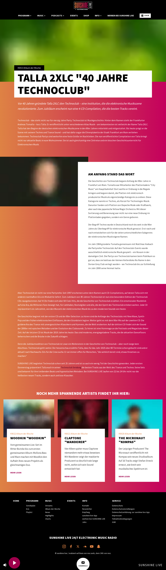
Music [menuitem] (41, 15)
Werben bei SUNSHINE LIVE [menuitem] (120, 15)
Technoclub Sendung (71, 367)
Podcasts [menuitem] (57, 15)
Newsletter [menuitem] (87, 509)
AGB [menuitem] (114, 522)
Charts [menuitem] (48, 519)
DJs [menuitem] (27, 509)
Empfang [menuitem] (86, 512)
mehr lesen (15, 472)
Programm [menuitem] (25, 15)
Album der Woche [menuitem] (52, 509)
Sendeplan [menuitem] (30, 505)
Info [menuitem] (98, 15)
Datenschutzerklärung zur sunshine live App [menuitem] (131, 512)
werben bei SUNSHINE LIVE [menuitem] (93, 519)
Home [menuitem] (16, 500)
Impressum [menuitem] (117, 515)
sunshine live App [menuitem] (89, 515)
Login (145, 15)
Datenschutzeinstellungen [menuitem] (123, 509)
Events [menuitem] (74, 15)
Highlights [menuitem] (49, 515)
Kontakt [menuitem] (85, 505)
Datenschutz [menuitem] (117, 505)
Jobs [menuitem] (84, 522)
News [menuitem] (47, 512)
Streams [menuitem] (49, 505)
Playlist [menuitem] (29, 512)
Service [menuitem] (116, 500)
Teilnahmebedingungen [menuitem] (122, 519)
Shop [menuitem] (86, 15)
